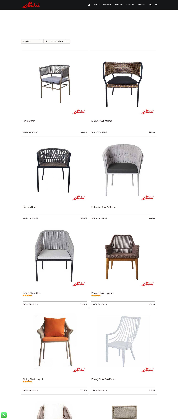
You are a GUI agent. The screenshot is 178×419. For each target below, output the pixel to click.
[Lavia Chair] (54, 83)
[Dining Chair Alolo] (54, 255)
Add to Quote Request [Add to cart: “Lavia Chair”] (31, 132)
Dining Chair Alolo (32, 293)
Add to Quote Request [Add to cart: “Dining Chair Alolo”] (31, 304)
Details (84, 132)
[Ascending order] (46, 41)
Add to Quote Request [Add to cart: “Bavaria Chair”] (31, 218)
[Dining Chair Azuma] (123, 83)
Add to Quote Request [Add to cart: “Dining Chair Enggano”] (100, 304)
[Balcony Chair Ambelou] (123, 169)
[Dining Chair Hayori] (54, 342)
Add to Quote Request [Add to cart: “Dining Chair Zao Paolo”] (100, 390)
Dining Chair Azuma (101, 121)
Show (57, 41)
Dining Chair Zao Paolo (103, 379)
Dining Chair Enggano (102, 293)
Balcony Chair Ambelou (103, 207)
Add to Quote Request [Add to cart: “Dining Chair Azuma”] (100, 132)
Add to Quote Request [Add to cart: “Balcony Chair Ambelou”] (100, 218)
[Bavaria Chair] (54, 169)
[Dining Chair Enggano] (123, 255)
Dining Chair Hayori (33, 379)
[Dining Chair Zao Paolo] (123, 342)
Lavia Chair (28, 121)
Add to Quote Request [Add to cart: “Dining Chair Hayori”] (31, 390)
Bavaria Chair (30, 207)
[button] (150, 5)
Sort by (26, 41)
